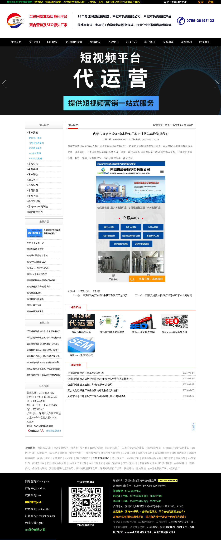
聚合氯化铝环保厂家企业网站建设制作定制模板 (93, 390)
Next (214, 78)
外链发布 (33, 185)
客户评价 (33, 174)
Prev (2, 78)
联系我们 (204, 42)
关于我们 (34, 42)
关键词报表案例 (36, 143)
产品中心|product (35, 488)
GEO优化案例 (35, 158)
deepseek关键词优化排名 (138, 532)
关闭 (96, 291)
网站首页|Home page (37, 481)
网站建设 (94, 42)
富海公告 (33, 164)
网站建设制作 (35, 212)
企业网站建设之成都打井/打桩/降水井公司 (90, 384)
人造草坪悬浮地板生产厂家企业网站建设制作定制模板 (97, 396)
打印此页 (84, 291)
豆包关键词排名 (101, 458)
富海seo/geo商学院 (38, 206)
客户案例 (149, 42)
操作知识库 (34, 201)
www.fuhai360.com (43, 426)
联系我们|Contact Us (37, 509)
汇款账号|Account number (40, 515)
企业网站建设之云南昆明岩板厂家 (86, 373)
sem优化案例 (35, 153)
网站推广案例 (35, 138)
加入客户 (33, 180)
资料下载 (33, 196)
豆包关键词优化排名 (165, 532)
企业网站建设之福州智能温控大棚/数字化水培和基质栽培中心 (100, 378)
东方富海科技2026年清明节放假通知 (43, 362)
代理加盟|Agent (34, 522)
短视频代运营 (74, 42)
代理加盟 (168, 42)
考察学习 (186, 42)
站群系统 (182, 527)
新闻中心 (131, 42)
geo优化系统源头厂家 (182, 522)
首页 (167, 125)
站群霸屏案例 (35, 148)
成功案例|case (33, 495)
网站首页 (16, 42)
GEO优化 (52, 42)
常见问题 (33, 190)
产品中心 (113, 42)
